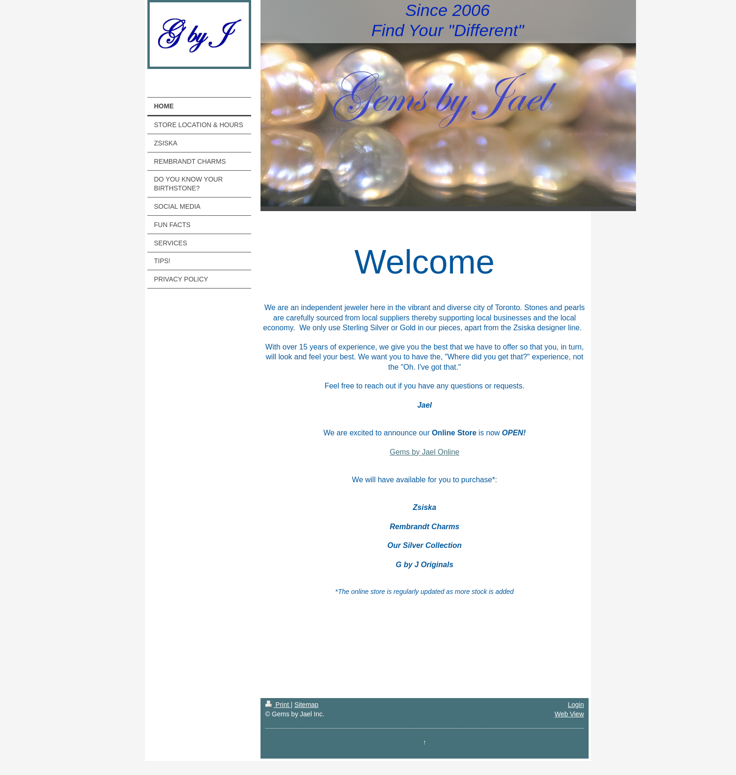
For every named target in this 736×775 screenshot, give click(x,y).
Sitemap (306, 704)
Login (576, 704)
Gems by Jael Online (425, 452)
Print (278, 704)
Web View (569, 714)
